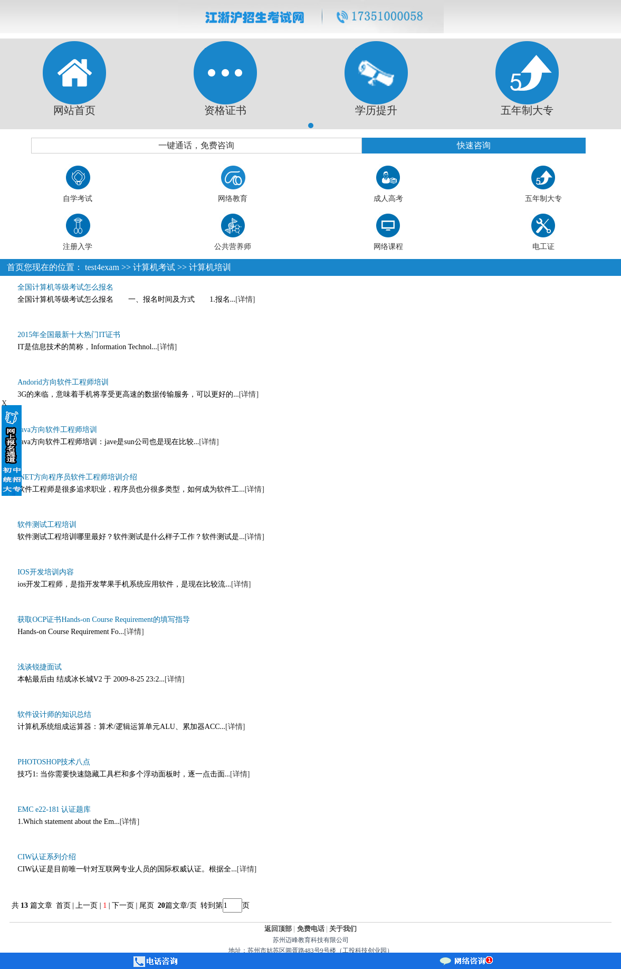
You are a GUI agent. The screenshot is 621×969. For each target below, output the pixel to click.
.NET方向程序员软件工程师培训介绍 (77, 477)
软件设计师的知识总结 (54, 714)
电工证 (543, 247)
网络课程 (388, 247)
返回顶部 (278, 929)
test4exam (102, 267)
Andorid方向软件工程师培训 (63, 382)
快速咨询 (474, 145)
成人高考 (388, 199)
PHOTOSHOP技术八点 (53, 762)
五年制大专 (543, 199)
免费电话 (310, 929)
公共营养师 (232, 247)
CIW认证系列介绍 (46, 857)
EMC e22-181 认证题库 (54, 809)
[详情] (245, 299)
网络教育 (232, 199)
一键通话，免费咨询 (196, 145)
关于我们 (343, 929)
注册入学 (77, 247)
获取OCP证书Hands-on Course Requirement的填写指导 (103, 619)
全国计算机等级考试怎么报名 (65, 287)
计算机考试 (154, 267)
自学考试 (77, 199)
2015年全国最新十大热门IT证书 (68, 335)
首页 (15, 267)
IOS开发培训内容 (45, 572)
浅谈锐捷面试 (39, 667)
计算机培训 (210, 267)
